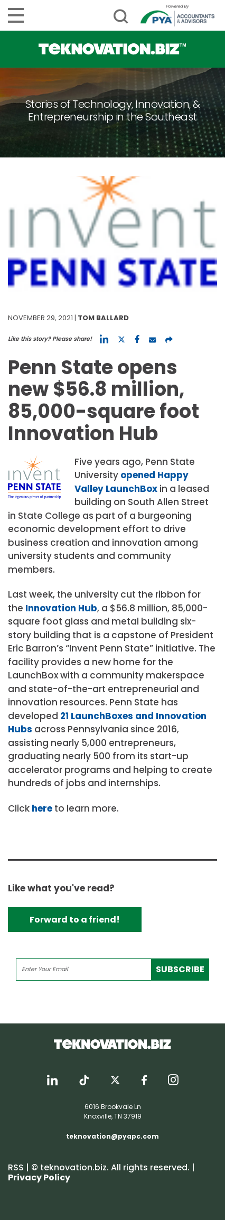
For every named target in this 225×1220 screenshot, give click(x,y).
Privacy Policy (39, 1177)
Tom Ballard (103, 318)
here (42, 808)
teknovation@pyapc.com (112, 1136)
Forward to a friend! (75, 920)
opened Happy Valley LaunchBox (131, 482)
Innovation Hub (61, 608)
